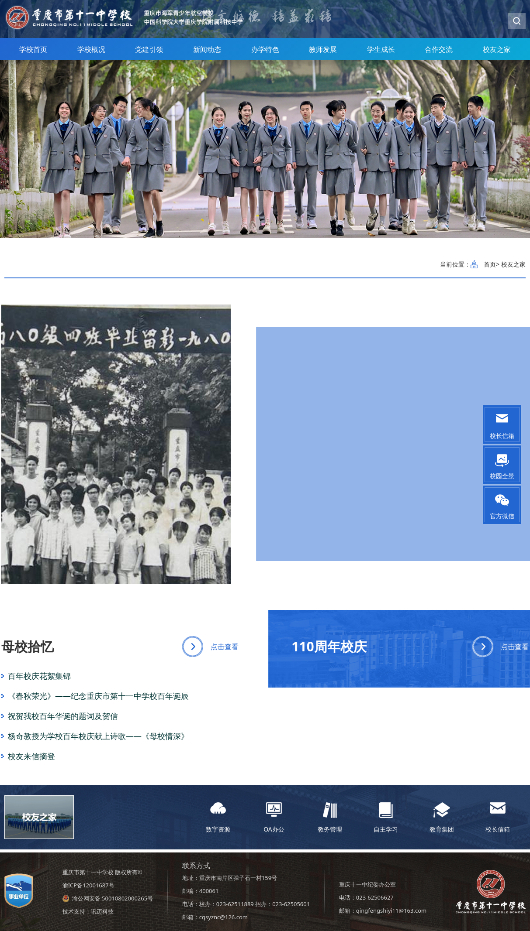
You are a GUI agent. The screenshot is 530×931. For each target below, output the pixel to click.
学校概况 (91, 53)
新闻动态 (207, 53)
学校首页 (33, 53)
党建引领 (149, 53)
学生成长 (381, 53)
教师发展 (323, 53)
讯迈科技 (102, 911)
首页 (490, 264)
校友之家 (497, 53)
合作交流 (439, 53)
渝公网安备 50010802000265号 (112, 898)
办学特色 (265, 53)
